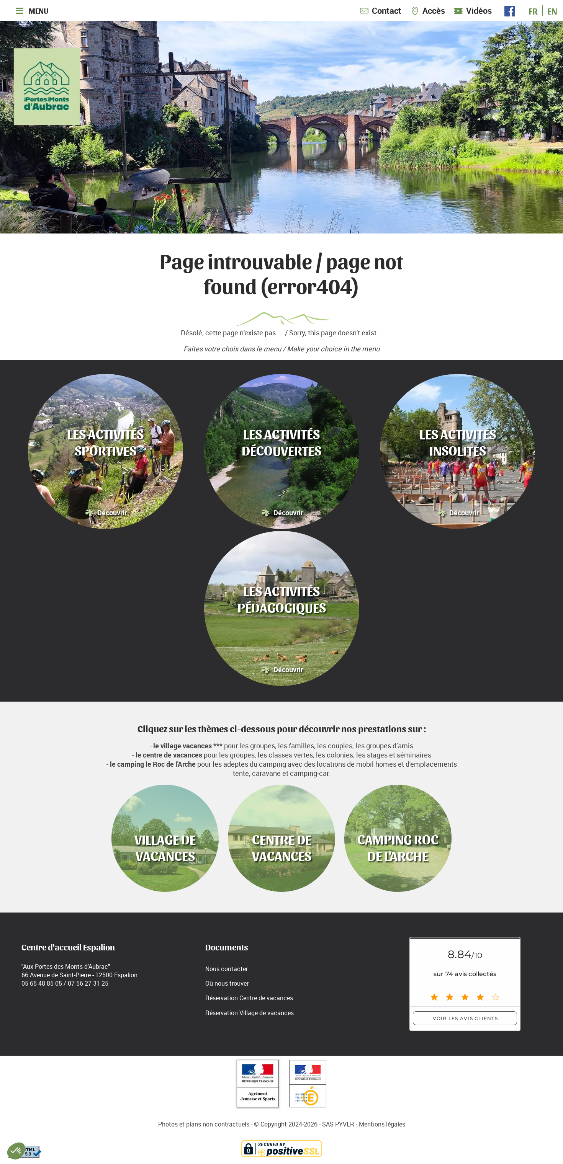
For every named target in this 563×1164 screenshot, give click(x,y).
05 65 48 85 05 (41, 983)
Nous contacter (226, 969)
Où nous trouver (227, 983)
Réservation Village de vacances (249, 1013)
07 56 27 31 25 (88, 983)
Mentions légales (382, 1124)
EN (552, 10)
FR (533, 10)
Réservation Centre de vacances (249, 998)
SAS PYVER (338, 1124)
